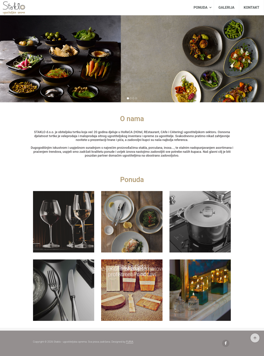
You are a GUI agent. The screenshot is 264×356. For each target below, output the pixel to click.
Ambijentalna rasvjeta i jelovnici (132, 269)
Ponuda (201, 7)
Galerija (226, 7)
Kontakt (251, 7)
